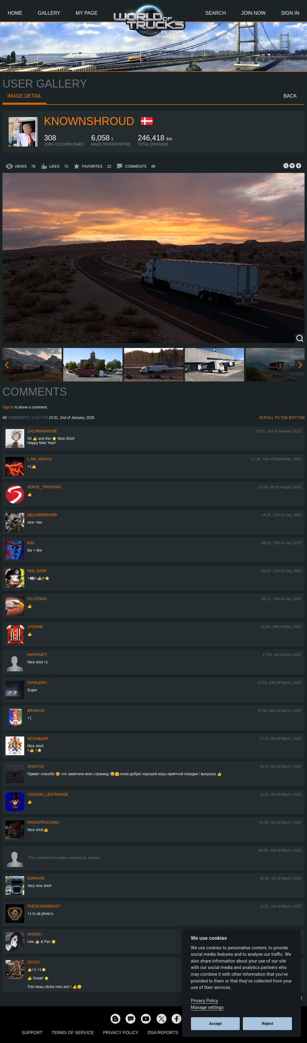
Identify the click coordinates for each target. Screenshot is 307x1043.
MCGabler (37, 738)
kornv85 (36, 878)
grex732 (35, 766)
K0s (30, 543)
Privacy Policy (120, 1032)
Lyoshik (35, 627)
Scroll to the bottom (282, 418)
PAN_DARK (37, 571)
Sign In (290, 13)
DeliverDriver (42, 515)
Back (290, 96)
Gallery (49, 13)
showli (34, 934)
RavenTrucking (43, 822)
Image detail (24, 96)
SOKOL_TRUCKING (44, 487)
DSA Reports (163, 1032)
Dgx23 (33, 962)
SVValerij (37, 683)
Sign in (8, 407)
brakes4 (35, 711)
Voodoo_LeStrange (47, 794)
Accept (215, 1023)
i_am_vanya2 (39, 459)
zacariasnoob (41, 431)
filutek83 (37, 599)
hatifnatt (37, 655)
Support (32, 1032)
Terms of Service (73, 1032)
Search (215, 13)
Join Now (253, 13)
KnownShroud (89, 121)
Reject (267, 1023)
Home (15, 13)
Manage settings (207, 1007)
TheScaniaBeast (43, 906)
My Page (87, 13)
